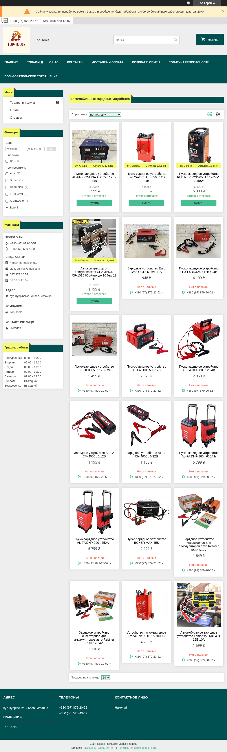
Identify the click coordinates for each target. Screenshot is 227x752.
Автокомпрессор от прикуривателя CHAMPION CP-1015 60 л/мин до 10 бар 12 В (94, 274)
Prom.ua (132, 743)
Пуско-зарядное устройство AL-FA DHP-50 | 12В (146, 368)
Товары (33, 62)
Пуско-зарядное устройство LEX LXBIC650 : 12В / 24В (94, 368)
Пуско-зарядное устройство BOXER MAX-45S (146, 540)
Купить (94, 203)
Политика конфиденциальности (137, 747)
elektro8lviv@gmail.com (25, 268)
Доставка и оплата (107, 62)
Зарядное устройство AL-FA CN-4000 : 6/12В (146, 454)
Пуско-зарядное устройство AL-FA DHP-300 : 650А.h (199, 454)
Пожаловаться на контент (99, 747)
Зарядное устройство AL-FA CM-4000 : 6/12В (94, 454)
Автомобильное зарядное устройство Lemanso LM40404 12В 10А (198, 636)
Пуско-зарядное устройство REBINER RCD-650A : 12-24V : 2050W (199, 177)
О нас (54, 62)
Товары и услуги (22, 102)
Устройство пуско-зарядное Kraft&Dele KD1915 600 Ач (146, 634)
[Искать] (175, 40)
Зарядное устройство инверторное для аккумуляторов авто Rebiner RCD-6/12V (199, 544)
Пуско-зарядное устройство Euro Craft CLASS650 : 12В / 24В (146, 177)
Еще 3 (14, 207)
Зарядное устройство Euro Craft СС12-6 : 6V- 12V (146, 270)
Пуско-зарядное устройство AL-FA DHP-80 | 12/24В (199, 368)
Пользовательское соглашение (30, 76)
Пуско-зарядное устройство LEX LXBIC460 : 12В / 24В (199, 270)
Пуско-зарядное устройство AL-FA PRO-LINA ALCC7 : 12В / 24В (94, 177)
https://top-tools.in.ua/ (23, 262)
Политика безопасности (188, 62)
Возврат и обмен (146, 62)
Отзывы (16, 117)
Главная (11, 62)
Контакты (75, 62)
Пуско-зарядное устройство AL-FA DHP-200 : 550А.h (94, 540)
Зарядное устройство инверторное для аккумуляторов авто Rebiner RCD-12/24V (94, 638)
